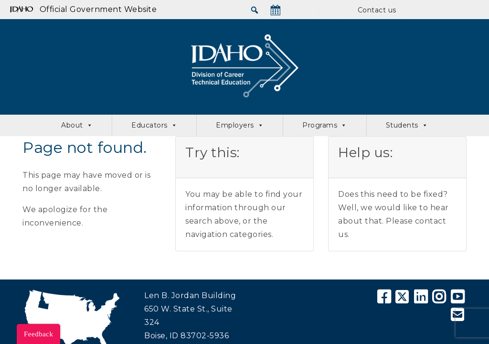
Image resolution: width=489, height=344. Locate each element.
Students (407, 125)
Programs (324, 125)
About (77, 125)
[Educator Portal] (441, 10)
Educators (154, 125)
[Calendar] (275, 10)
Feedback (38, 334)
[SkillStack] (326, 10)
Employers (240, 125)
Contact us (377, 10)
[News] (301, 10)
